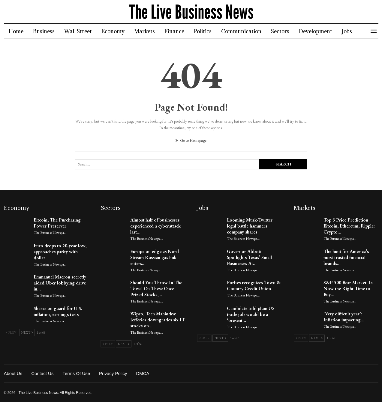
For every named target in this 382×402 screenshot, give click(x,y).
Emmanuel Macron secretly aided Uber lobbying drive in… (60, 283)
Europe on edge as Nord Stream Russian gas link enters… (154, 257)
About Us (13, 373)
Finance (179, 31)
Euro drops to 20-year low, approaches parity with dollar (60, 252)
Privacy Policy (113, 373)
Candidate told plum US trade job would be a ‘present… (251, 314)
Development (323, 31)
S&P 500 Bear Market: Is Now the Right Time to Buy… (347, 288)
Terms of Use (76, 373)
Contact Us (42, 373)
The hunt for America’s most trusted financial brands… (346, 257)
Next (27, 332)
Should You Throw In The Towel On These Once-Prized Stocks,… (156, 288)
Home (16, 31)
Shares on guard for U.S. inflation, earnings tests (58, 311)
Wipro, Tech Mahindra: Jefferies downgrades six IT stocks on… (157, 320)
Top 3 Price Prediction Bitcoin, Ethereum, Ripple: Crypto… (349, 226)
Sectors (287, 31)
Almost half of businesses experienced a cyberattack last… (155, 226)
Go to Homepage (191, 140)
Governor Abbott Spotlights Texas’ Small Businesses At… (249, 257)
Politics (208, 31)
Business (45, 31)
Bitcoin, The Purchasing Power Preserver (57, 223)
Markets (148, 31)
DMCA (142, 373)
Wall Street (80, 31)
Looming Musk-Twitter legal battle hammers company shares (249, 226)
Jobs (356, 31)
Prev (11, 332)
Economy (115, 31)
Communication (247, 31)
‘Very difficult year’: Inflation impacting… (343, 317)
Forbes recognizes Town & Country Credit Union (254, 285)
